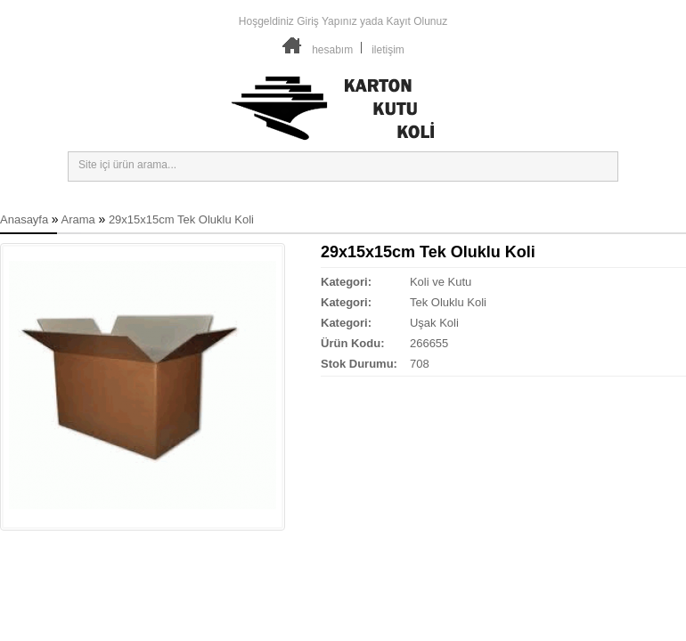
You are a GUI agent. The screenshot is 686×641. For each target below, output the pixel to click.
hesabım (332, 50)
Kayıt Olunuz (416, 21)
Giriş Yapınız (327, 21)
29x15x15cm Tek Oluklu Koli (181, 219)
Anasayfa (24, 219)
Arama (78, 219)
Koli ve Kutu (440, 281)
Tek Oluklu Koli (448, 302)
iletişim (388, 50)
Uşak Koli (434, 322)
